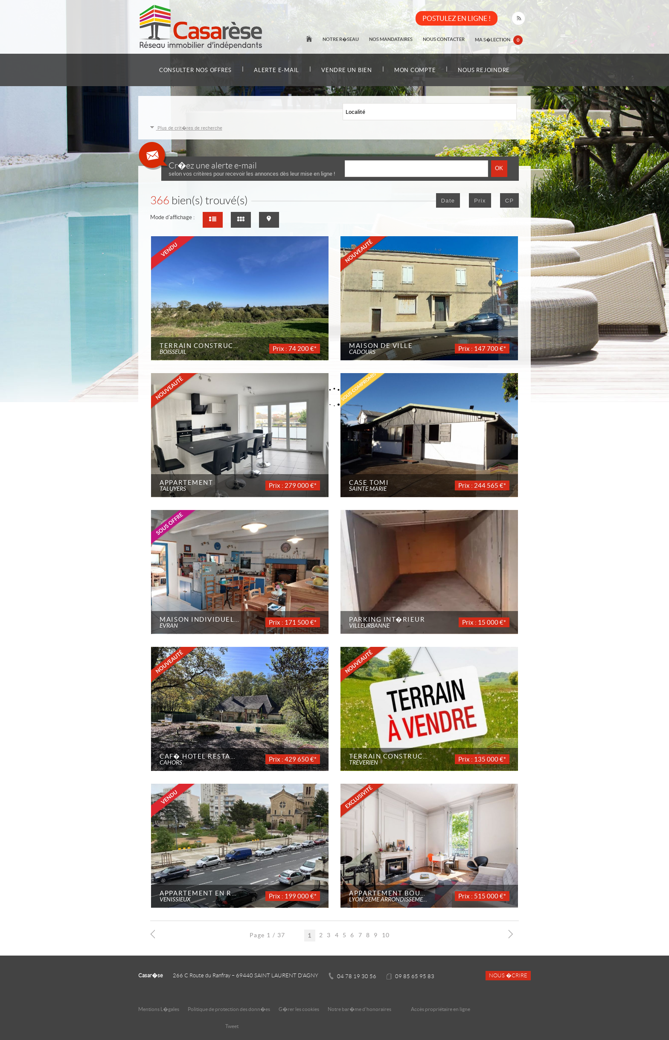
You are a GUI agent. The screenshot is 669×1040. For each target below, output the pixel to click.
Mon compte (415, 70)
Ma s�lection (499, 40)
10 (386, 935)
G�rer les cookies (299, 1009)
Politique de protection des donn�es (229, 1009)
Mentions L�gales (158, 1009)
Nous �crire (508, 976)
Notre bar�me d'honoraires (360, 1009)
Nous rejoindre (484, 70)
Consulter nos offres (195, 70)
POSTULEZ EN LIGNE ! (456, 18)
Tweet (232, 1026)
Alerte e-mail (276, 70)
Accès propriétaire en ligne (440, 1009)
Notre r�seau (341, 39)
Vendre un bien (346, 70)
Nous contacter (444, 39)
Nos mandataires (391, 39)
